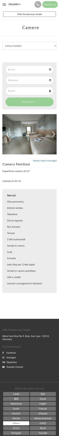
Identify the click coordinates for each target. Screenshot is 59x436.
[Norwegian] (43, 428)
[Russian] (43, 433)
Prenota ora (28, 101)
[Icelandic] (16, 418)
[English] (43, 404)
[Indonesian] (43, 418)
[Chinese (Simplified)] (43, 394)
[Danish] (43, 399)
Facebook (9, 352)
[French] (43, 409)
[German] (16, 413)
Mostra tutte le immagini (45, 160)
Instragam (9, 357)
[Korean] (16, 428)
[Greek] (43, 413)
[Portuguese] (16, 433)
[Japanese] (43, 423)
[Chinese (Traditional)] (16, 399)
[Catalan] (16, 394)
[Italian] (16, 423)
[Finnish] (16, 409)
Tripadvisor (9, 362)
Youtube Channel (12, 367)
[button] (6, 134)
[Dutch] (16, 404)
